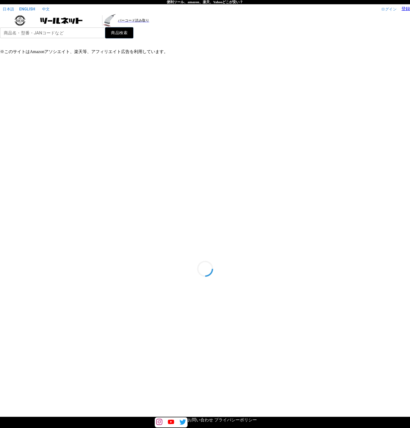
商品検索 (119, 32)
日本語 (8, 9)
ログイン (389, 9)
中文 (45, 9)
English (27, 9)
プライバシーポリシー (235, 420)
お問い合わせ (200, 420)
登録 (405, 8)
